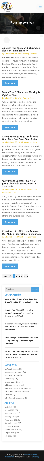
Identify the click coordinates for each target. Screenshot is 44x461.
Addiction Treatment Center (16, 388)
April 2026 (8, 407)
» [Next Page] (27, 276)
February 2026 (10, 413)
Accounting (9, 378)
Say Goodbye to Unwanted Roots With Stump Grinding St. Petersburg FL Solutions (21, 341)
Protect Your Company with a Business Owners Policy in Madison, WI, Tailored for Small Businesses (21, 354)
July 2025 (8, 436)
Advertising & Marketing (14, 398)
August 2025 (10, 433)
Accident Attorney (12, 375)
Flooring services (30, 53)
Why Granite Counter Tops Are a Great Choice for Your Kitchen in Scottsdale (19, 183)
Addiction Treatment (13, 385)
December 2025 (11, 420)
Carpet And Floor (30, 189)
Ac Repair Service (12, 369)
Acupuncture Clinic (12, 382)
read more (10, 83)
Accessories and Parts (14, 372)
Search (35, 289)
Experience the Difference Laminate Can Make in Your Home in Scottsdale (21, 232)
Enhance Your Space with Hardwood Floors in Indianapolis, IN (21, 49)
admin (7, 53)
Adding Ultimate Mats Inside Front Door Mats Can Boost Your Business (21, 138)
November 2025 (11, 423)
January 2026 (10, 416)
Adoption (8, 395)
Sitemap (35, 457)
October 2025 (10, 426)
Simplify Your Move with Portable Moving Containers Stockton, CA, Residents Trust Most (19, 313)
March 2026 (9, 410)
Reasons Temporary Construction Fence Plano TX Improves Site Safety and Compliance (22, 327)
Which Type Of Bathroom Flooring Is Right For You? (21, 93)
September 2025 (11, 429)
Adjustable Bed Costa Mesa (16, 391)
